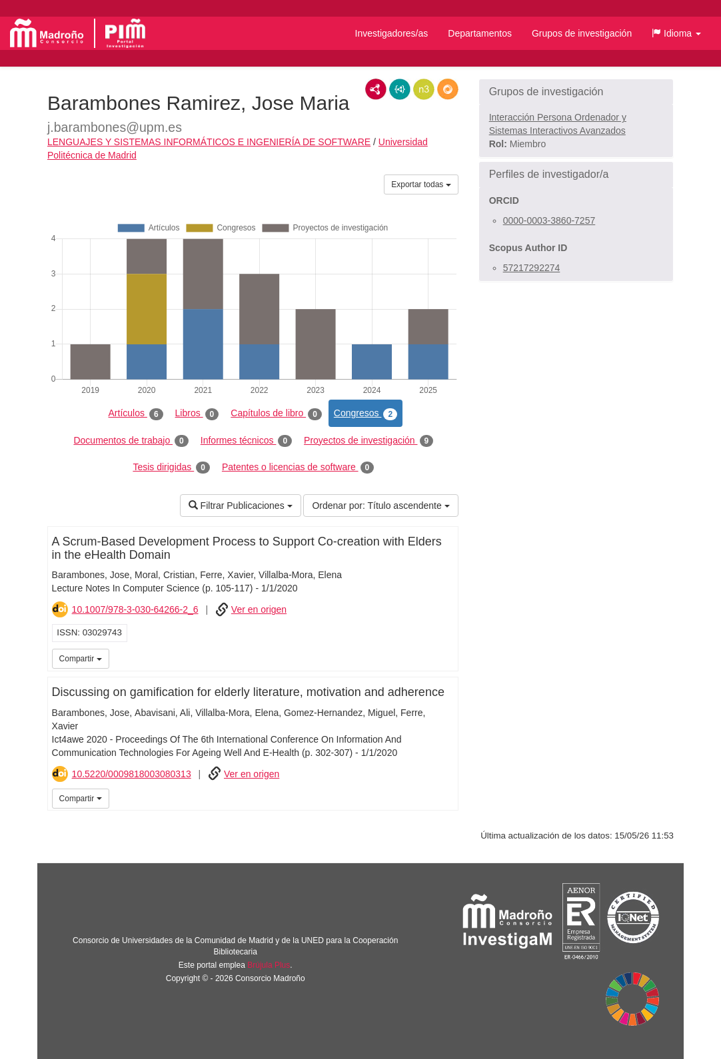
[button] (676, 33)
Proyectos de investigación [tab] (368, 441)
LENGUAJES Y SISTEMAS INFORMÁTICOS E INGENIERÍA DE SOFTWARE (208, 142)
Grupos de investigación (582, 33)
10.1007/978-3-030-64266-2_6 (135, 609)
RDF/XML (375, 89)
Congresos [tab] (365, 414)
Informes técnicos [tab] (246, 441)
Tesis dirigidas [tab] (171, 468)
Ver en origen (259, 609)
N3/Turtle (423, 89)
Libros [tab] (197, 414)
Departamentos (480, 33)
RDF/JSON (447, 89)
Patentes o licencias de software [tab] (298, 468)
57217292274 (531, 267)
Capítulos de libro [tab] (276, 414)
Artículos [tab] (136, 414)
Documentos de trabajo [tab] (130, 441)
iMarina (446, 657)
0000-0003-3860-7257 (549, 220)
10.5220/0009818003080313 (131, 774)
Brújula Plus (268, 965)
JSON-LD (399, 89)
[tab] (576, 92)
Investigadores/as (391, 33)
